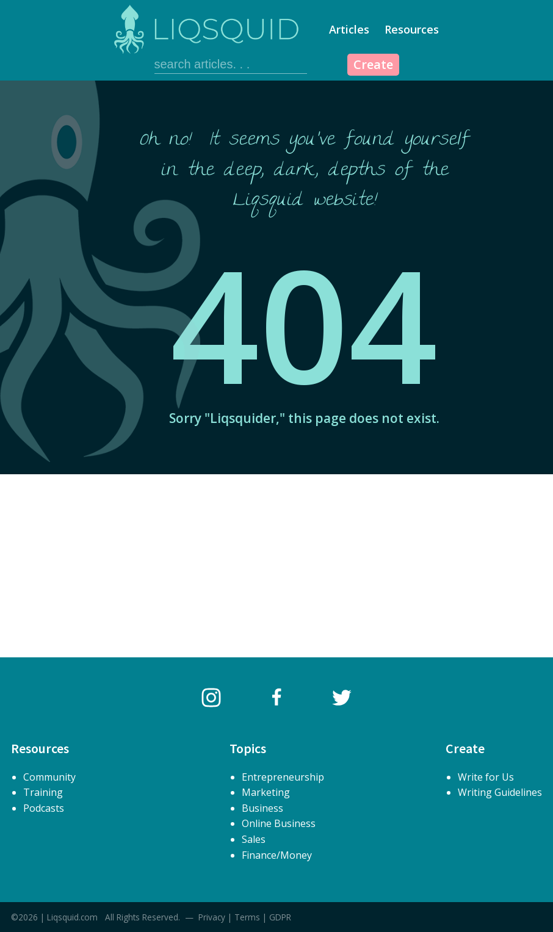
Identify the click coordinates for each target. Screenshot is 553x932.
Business (262, 808)
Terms (247, 917)
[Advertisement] (276, 565)
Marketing (266, 792)
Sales (254, 839)
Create (373, 64)
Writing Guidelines (500, 792)
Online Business (279, 823)
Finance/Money (277, 855)
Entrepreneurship (283, 777)
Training (43, 792)
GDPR (280, 917)
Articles (349, 29)
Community (49, 777)
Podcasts (43, 808)
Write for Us (486, 777)
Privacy (211, 917)
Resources (412, 29)
